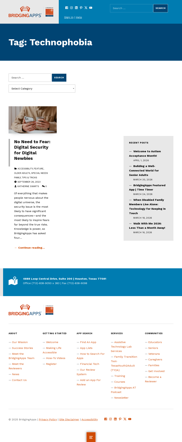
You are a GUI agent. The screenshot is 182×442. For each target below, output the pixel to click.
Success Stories (22, 348)
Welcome (52, 342)
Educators (155, 342)
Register (51, 364)
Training (119, 376)
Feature (38, 168)
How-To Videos (55, 358)
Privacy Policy (48, 419)
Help (79, 17)
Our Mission (20, 342)
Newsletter (121, 397)
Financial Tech (89, 364)
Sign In (68, 17)
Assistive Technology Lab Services (121, 347)
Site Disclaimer (69, 419)
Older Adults (22, 173)
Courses (119, 381)
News (15, 374)
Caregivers (155, 359)
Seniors (153, 348)
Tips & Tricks (29, 177)
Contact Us (19, 380)
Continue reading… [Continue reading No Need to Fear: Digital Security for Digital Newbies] (31, 247)
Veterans (154, 353)
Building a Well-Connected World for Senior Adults (144, 170)
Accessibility (25, 168)
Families (153, 365)
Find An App (88, 342)
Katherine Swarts (28, 186)
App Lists (86, 348)
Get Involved (156, 371)
